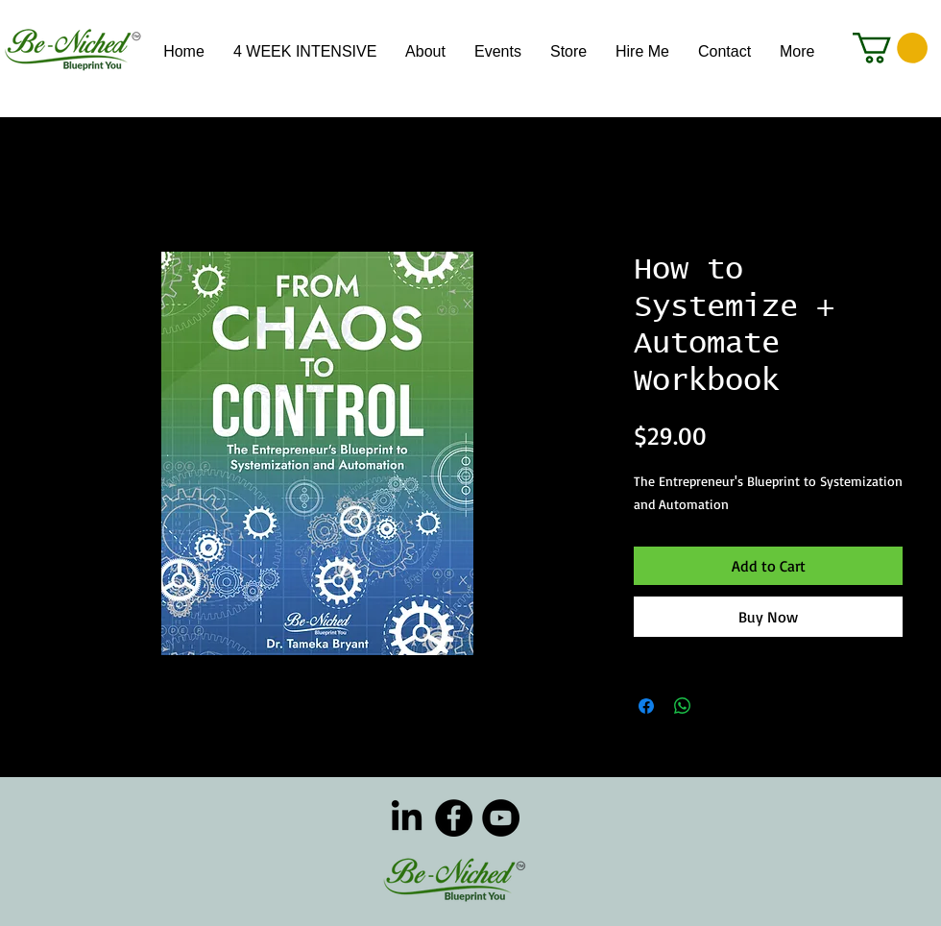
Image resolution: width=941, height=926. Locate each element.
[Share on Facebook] (646, 706)
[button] (890, 48)
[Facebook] (453, 818)
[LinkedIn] (406, 818)
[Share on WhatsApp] (682, 706)
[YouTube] (500, 818)
